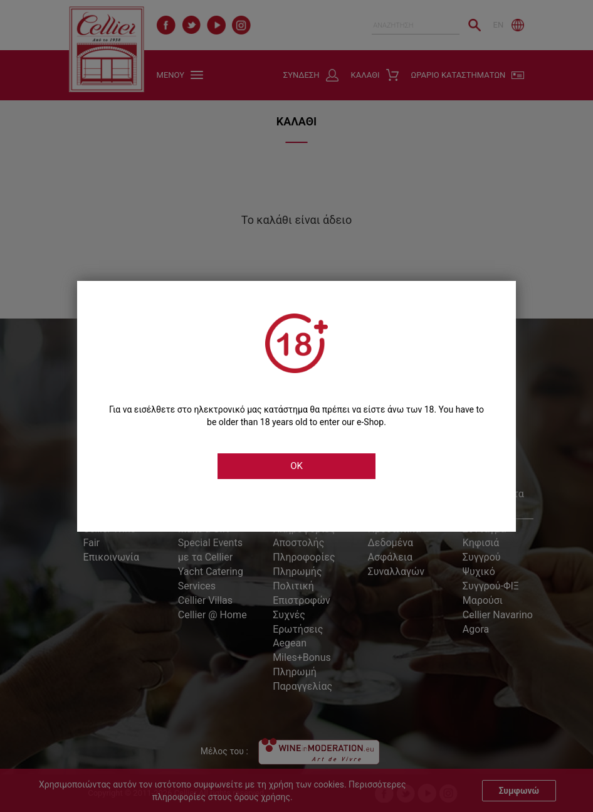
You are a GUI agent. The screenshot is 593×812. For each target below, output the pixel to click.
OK (296, 466)
